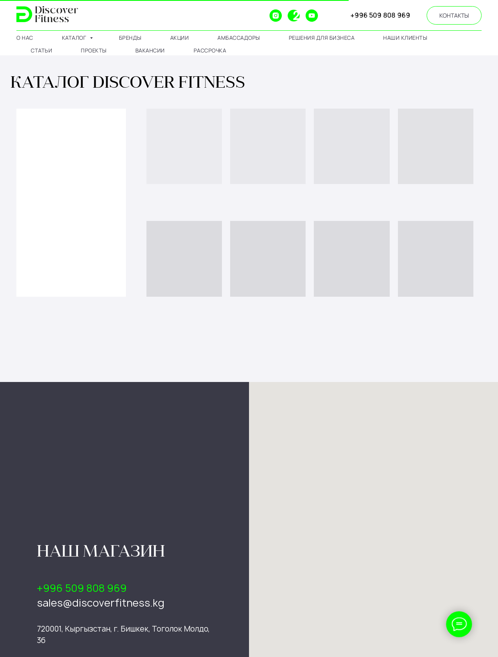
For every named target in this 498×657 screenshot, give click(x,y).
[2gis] (294, 15)
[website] (257, 15)
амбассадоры (238, 37)
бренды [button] (130, 37)
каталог (75, 37)
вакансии (150, 50)
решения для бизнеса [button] (322, 37)
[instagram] (276, 15)
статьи (41, 50)
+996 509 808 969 (380, 15)
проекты (94, 50)
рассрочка (210, 50)
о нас (24, 37)
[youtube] (312, 15)
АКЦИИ (179, 37)
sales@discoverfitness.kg (100, 603)
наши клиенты (405, 37)
